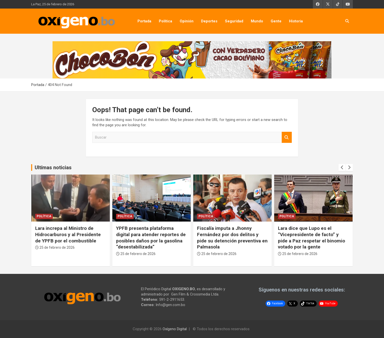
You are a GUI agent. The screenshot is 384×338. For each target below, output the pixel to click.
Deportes (209, 21)
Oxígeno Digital (175, 329)
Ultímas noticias (53, 167)
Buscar (287, 137)
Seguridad (234, 21)
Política (165, 21)
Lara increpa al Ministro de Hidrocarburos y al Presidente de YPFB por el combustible (68, 234)
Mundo (257, 21)
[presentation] (342, 167)
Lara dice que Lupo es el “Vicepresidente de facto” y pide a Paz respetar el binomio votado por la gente (311, 237)
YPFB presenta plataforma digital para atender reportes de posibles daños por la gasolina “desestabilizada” (151, 237)
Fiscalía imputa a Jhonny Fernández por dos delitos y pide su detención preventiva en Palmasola (232, 237)
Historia (296, 21)
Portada (144, 21)
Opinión (187, 21)
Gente (276, 21)
